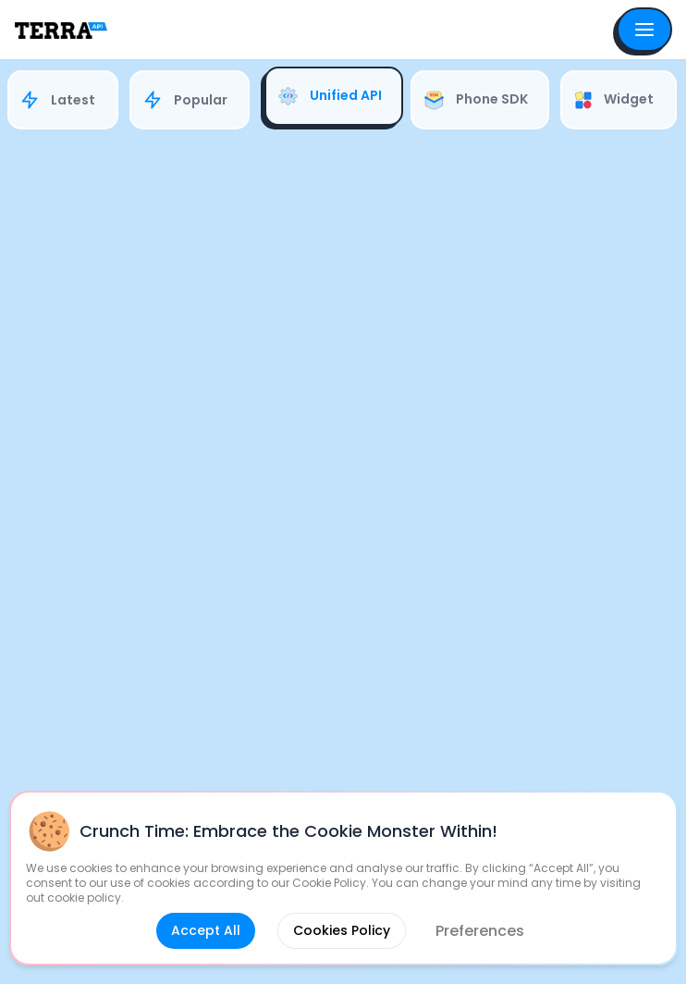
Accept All (205, 930)
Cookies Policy (341, 930)
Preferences (480, 930)
